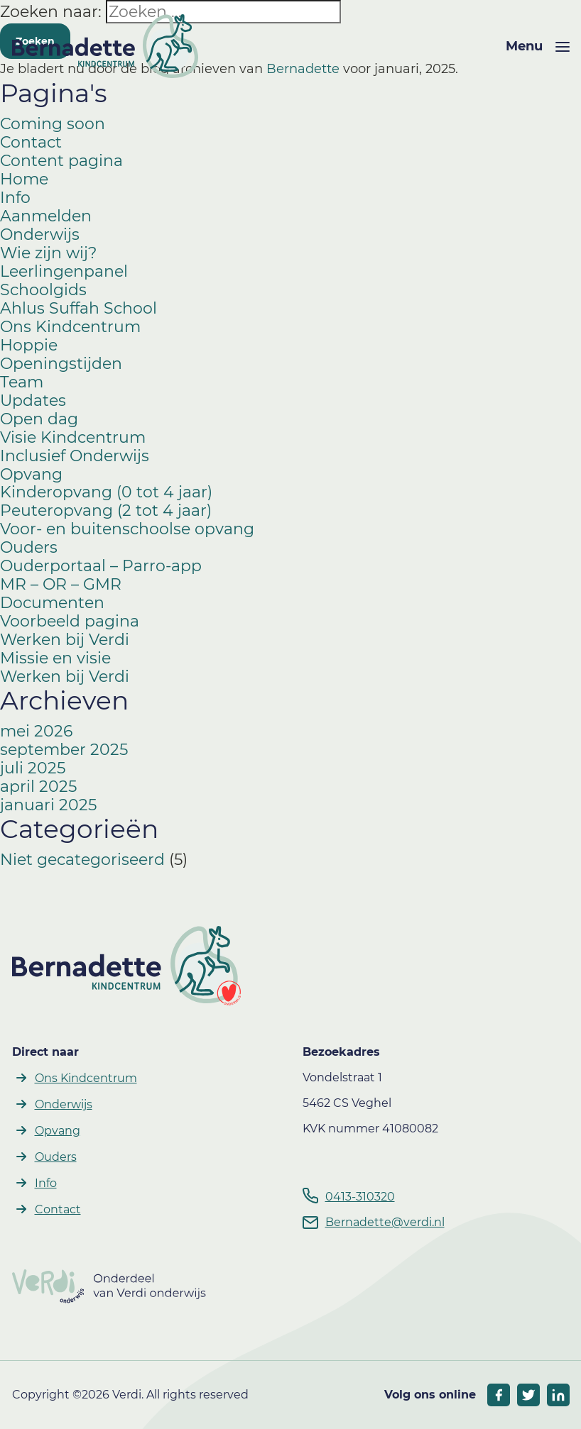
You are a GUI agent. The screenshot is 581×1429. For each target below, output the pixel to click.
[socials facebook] (499, 1395)
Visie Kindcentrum (73, 437)
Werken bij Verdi (64, 639)
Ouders (29, 547)
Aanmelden (46, 216)
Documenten (52, 602)
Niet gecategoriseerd (82, 859)
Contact (31, 142)
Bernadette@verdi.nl (385, 1222)
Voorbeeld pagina (69, 621)
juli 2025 (32, 768)
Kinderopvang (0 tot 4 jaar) (106, 492)
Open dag (39, 419)
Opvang (31, 474)
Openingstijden (61, 363)
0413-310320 (360, 1196)
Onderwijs (40, 234)
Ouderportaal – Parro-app (101, 565)
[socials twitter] (528, 1395)
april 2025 (38, 786)
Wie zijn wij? (48, 253)
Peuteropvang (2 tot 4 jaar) (106, 510)
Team (21, 382)
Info (15, 197)
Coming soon (52, 123)
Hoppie (29, 345)
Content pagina (61, 160)
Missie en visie (55, 658)
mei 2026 (36, 731)
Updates (33, 400)
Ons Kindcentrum (70, 326)
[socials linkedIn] (558, 1395)
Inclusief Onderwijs (74, 455)
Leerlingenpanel (64, 271)
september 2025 (64, 749)
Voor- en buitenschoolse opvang (127, 529)
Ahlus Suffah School (78, 308)
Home (24, 179)
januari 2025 (48, 805)
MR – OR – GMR (60, 584)
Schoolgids (43, 289)
